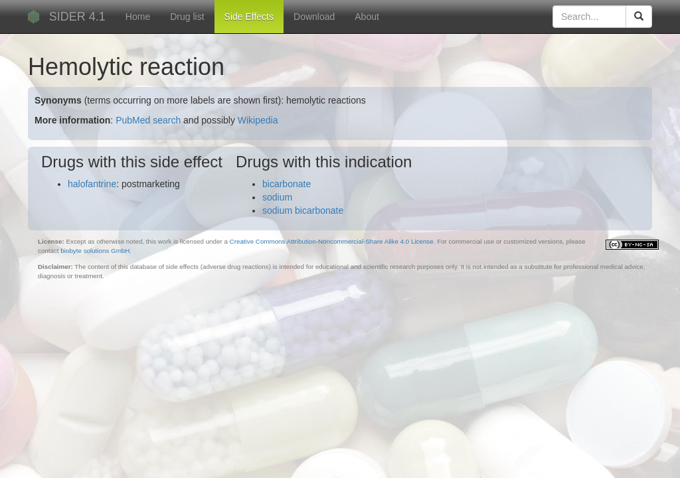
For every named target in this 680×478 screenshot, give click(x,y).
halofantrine (92, 184)
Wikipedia (258, 120)
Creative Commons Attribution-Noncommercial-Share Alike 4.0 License (332, 241)
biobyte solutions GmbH (94, 250)
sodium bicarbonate (302, 210)
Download (314, 16)
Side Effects (249, 16)
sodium (277, 197)
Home (138, 16)
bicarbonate (286, 184)
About (367, 16)
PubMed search (148, 120)
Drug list (187, 16)
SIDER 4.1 (77, 16)
